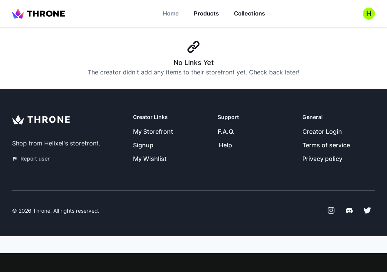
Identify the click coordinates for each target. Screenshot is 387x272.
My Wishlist (150, 158)
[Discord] (349, 210)
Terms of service (326, 145)
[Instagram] (331, 210)
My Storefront (153, 131)
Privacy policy (322, 158)
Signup (143, 145)
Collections (249, 13)
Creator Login (322, 131)
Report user (31, 158)
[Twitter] (367, 210)
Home (171, 13)
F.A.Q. (226, 131)
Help (225, 145)
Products (206, 13)
